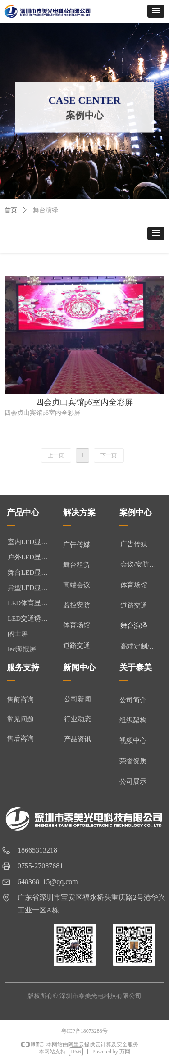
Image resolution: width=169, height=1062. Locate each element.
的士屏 (18, 633)
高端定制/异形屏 (143, 646)
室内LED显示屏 (31, 541)
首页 (11, 210)
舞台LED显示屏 (31, 572)
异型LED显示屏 (31, 587)
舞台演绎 (133, 625)
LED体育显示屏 (31, 603)
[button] (155, 11)
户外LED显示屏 (31, 557)
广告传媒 (133, 544)
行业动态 (77, 718)
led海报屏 (22, 649)
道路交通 (133, 605)
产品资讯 (77, 739)
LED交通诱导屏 (31, 618)
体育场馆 (133, 585)
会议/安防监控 (141, 564)
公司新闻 (77, 699)
